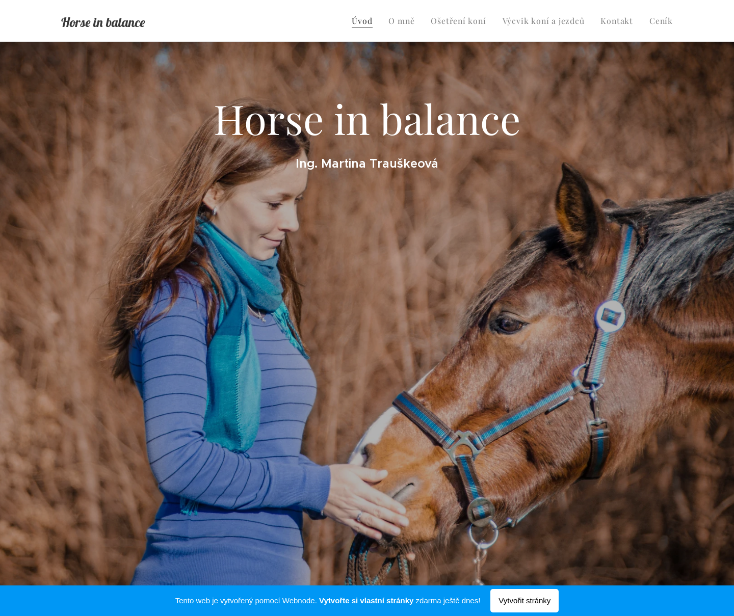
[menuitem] (375, 21)
